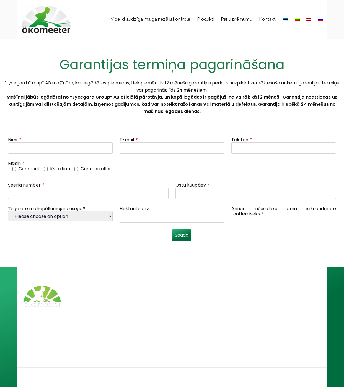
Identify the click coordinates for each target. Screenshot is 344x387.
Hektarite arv (134, 208)
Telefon (241, 139)
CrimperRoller (112, 303)
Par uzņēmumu (236, 19)
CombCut (108, 286)
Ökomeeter (180, 377)
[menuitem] (285, 19)
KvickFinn (108, 294)
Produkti (205, 19)
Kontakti (267, 19)
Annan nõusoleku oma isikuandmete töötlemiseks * (283, 211)
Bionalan (107, 311)
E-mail (128, 139)
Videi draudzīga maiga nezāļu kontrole (150, 19)
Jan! (208, 377)
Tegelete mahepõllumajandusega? (46, 208)
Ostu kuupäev (192, 185)
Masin (16, 163)
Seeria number (26, 185)
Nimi (14, 139)
